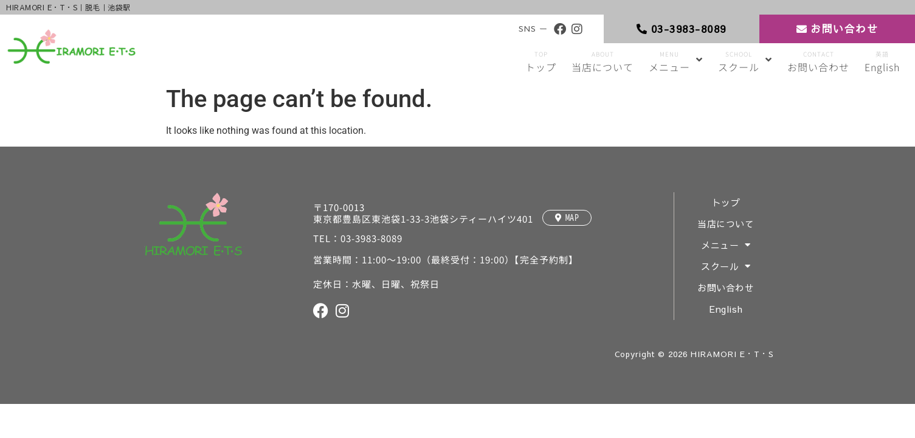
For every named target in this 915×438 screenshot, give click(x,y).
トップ (727, 202)
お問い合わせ (727, 288)
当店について (727, 224)
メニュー (726, 245)
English (727, 309)
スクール (726, 266)
